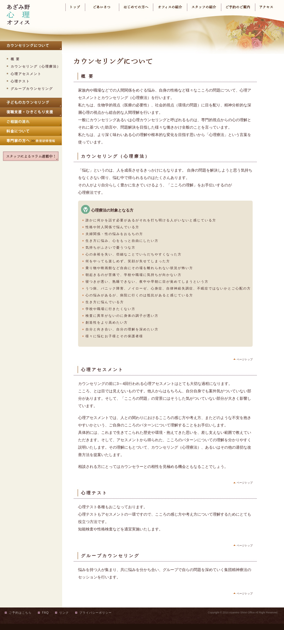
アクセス (266, 7)
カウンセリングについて (31, 45)
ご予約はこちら (20, 612)
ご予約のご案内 (238, 7)
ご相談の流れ (31, 121)
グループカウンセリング (32, 88)
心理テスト (20, 81)
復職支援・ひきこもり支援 (31, 112)
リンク (64, 612)
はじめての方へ (136, 7)
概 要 (15, 59)
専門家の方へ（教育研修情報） (31, 140)
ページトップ (245, 359)
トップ (75, 7)
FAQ (45, 612)
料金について (31, 131)
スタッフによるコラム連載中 (31, 156)
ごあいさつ (102, 7)
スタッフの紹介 (204, 7)
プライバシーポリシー (95, 612)
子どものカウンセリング (31, 102)
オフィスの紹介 (170, 7)
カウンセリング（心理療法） (36, 66)
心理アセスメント (26, 74)
